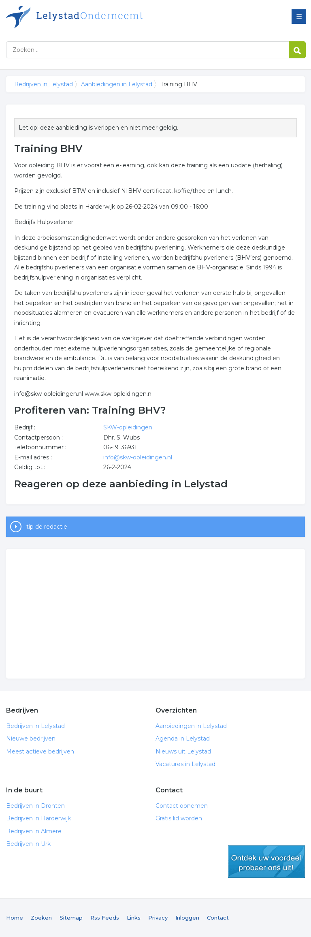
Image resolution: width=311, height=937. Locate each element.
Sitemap (71, 917)
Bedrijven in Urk (28, 843)
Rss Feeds (104, 917)
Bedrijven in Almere (34, 831)
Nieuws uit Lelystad (183, 751)
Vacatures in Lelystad (185, 764)
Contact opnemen (182, 805)
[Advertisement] (155, 613)
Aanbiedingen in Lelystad (116, 84)
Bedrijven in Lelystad (107, 17)
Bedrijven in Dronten (35, 805)
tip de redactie (46, 526)
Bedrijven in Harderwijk (38, 818)
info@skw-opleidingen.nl (137, 457)
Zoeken (41, 917)
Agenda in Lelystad (183, 738)
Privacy (158, 917)
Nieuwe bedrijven (30, 738)
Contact (218, 917)
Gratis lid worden (179, 818)
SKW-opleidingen (127, 427)
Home (14, 917)
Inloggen (187, 917)
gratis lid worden (266, 861)
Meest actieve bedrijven (40, 751)
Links (134, 917)
